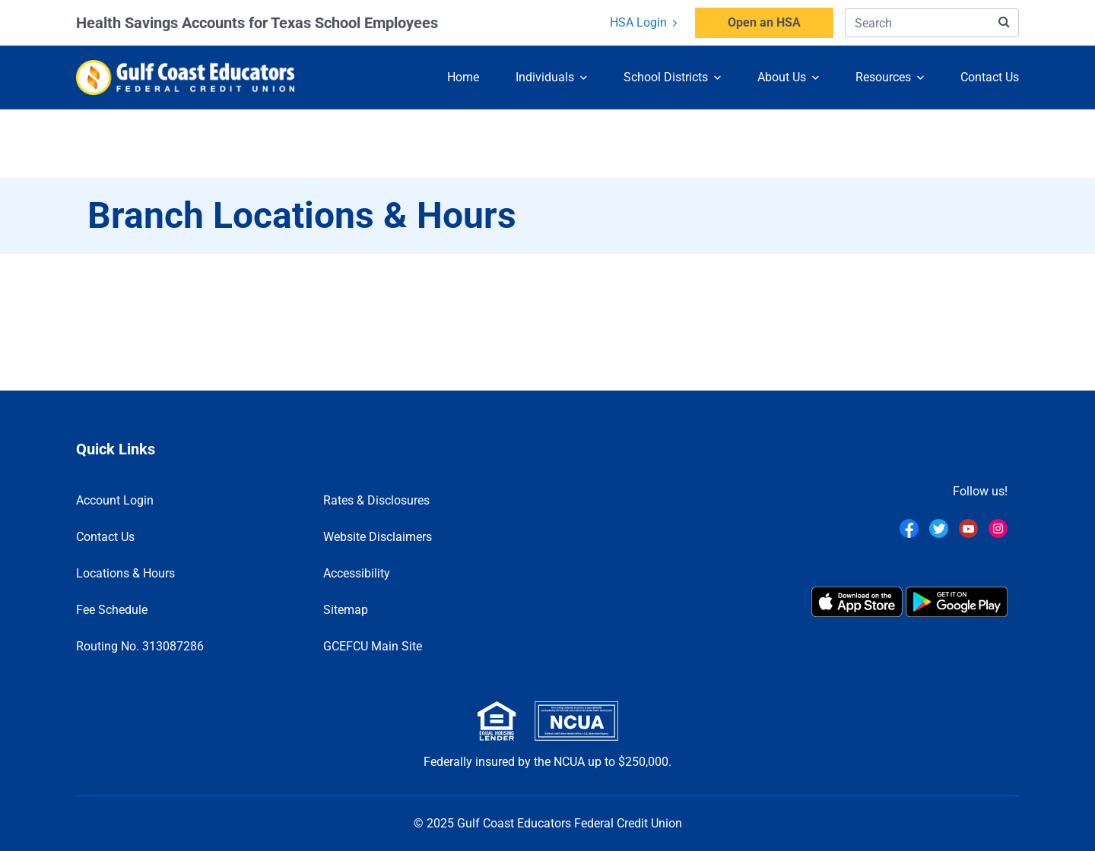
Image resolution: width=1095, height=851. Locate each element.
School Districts (666, 77)
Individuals (545, 77)
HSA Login (643, 22)
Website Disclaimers (377, 537)
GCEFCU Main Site (372, 646)
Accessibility (356, 573)
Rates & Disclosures (376, 500)
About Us (781, 77)
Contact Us (989, 77)
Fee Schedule (112, 610)
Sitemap (345, 610)
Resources (883, 77)
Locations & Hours (125, 573)
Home (463, 77)
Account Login (115, 500)
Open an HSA (764, 22)
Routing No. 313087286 (140, 646)
